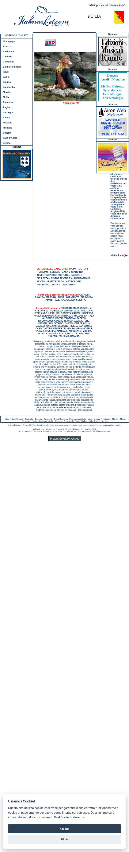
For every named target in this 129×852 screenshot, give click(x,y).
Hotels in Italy (9, 419)
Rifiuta (64, 839)
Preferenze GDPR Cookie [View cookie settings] (64, 438)
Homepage (9, 41)
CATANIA (84, 294)
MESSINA (51, 297)
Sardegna (8, 112)
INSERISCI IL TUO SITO (16, 35)
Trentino (7, 127)
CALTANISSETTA (75, 300)
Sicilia (6, 117)
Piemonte (8, 102)
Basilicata (8, 51)
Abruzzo (7, 46)
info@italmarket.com (101, 431)
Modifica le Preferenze (69, 817)
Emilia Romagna (12, 66)
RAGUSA (40, 297)
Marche (7, 92)
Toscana (7, 122)
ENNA (61, 297)
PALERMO (59, 300)
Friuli (6, 72)
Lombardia (9, 87)
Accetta (64, 828)
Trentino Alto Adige (72, 421)
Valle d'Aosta (10, 138)
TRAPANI (47, 300)
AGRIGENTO (72, 297)
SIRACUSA (87, 297)
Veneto (7, 143)
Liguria (7, 82)
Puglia (6, 107)
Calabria (7, 56)
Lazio (6, 77)
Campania (8, 61)
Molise (6, 97)
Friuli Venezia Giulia (77, 419)
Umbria (7, 132)
